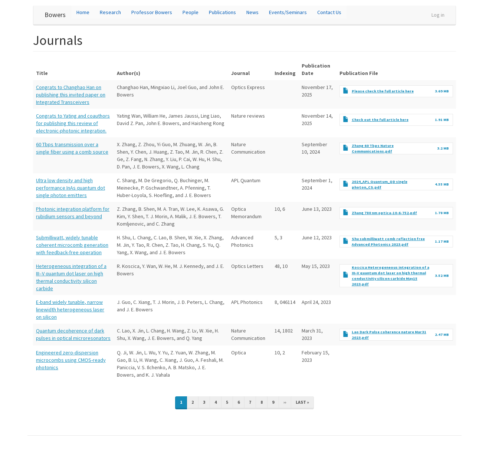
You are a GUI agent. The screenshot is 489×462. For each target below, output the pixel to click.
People (190, 12)
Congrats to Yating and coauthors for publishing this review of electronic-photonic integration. (73, 123)
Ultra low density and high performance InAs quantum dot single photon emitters (70, 188)
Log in (437, 15)
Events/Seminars (288, 12)
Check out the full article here (380, 119)
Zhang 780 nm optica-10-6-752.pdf (384, 212)
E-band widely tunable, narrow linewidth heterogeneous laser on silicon (70, 309)
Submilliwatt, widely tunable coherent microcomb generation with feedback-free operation (72, 245)
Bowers (55, 14)
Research (110, 12)
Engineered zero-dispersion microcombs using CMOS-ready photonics (71, 360)
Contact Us (329, 12)
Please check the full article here (383, 91)
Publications (222, 12)
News (252, 12)
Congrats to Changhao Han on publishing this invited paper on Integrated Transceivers (70, 94)
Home (82, 12)
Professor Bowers (151, 12)
